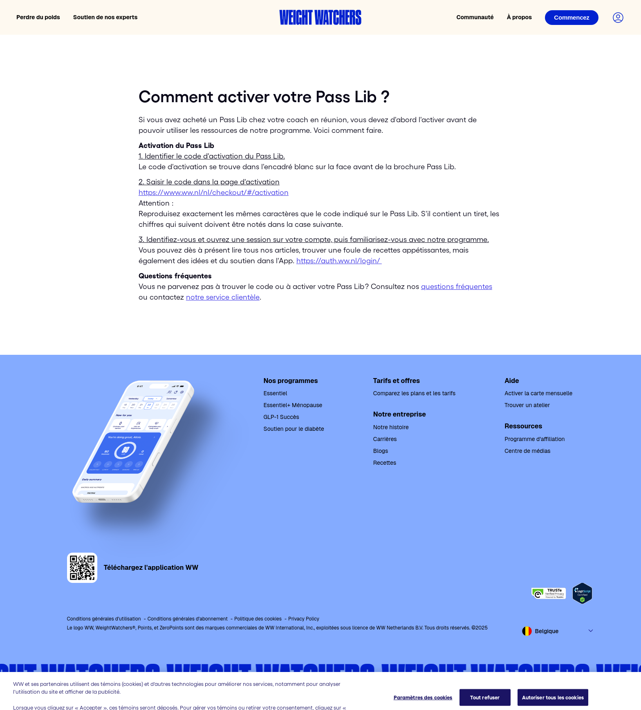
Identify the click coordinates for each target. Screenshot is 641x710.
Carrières (385, 439)
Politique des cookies (258, 619)
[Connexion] (571, 17)
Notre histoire (391, 427)
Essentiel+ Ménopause (293, 405)
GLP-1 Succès (281, 417)
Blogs (380, 451)
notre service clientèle (223, 297)
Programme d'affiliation (534, 439)
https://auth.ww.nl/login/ (339, 261)
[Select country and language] (558, 631)
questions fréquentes (456, 286)
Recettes (384, 462)
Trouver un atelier (527, 405)
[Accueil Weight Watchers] (320, 17)
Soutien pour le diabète (294, 428)
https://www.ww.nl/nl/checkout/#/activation (214, 192)
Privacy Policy (303, 619)
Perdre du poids (38, 17)
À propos (519, 17)
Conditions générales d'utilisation (104, 619)
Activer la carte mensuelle (538, 393)
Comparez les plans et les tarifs (414, 393)
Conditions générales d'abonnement (188, 619)
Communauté (474, 17)
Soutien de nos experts (105, 17)
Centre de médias (527, 451)
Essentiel (275, 393)
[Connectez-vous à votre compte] (618, 17)
